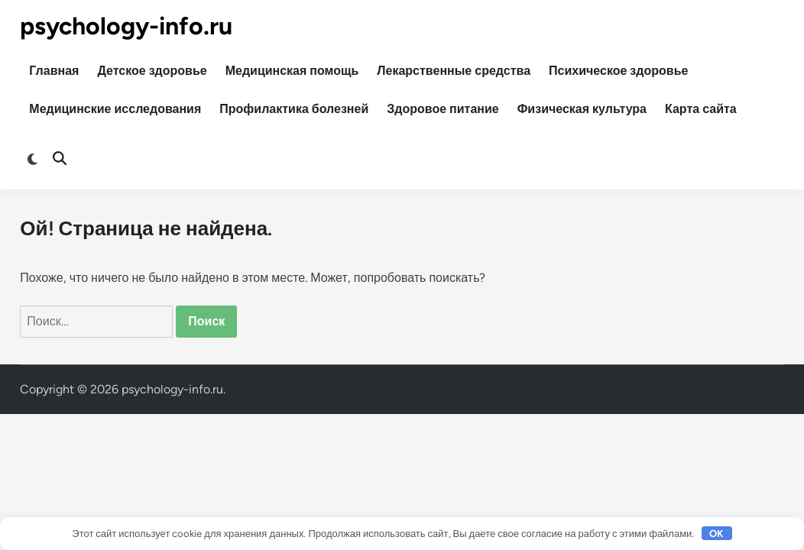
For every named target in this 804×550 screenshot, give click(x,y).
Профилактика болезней (293, 109)
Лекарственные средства (453, 70)
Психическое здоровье (618, 70)
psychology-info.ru (126, 25)
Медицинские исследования (115, 109)
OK (716, 533)
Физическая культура (582, 109)
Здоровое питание (442, 109)
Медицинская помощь (292, 70)
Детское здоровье (151, 70)
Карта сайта (701, 109)
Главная (54, 70)
